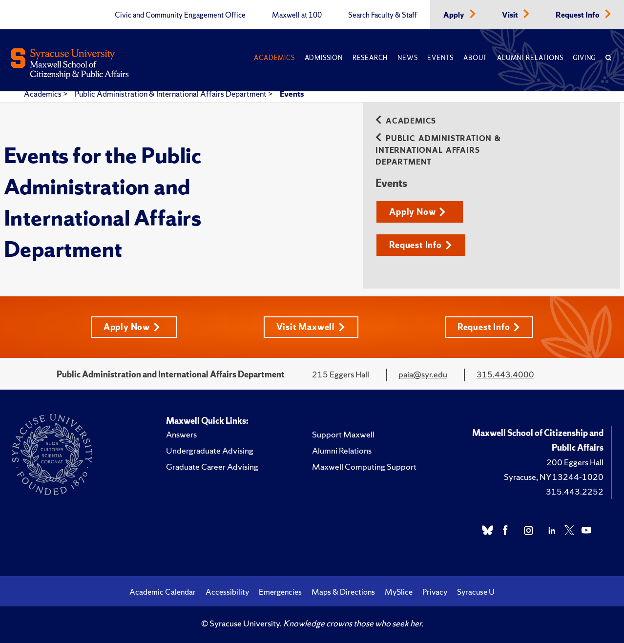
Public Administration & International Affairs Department (171, 93)
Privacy (434, 591)
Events (440, 58)
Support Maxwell (343, 434)
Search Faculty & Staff (382, 15)
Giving (584, 58)
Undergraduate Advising (209, 450)
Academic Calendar (162, 591)
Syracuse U (476, 591)
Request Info (578, 15)
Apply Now (417, 211)
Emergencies (280, 591)
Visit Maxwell (310, 326)
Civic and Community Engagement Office (180, 15)
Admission (324, 58)
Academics (274, 58)
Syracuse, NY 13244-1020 (553, 476)
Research (370, 58)
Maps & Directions (343, 591)
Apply (454, 15)
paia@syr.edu (422, 374)
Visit (511, 15)
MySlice (399, 591)
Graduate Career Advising (212, 466)
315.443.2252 (574, 491)
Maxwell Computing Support (364, 466)
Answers (181, 434)
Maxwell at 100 (297, 15)
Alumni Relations (530, 58)
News (407, 58)
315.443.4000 (505, 374)
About (475, 58)
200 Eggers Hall (574, 462)
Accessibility (227, 591)
